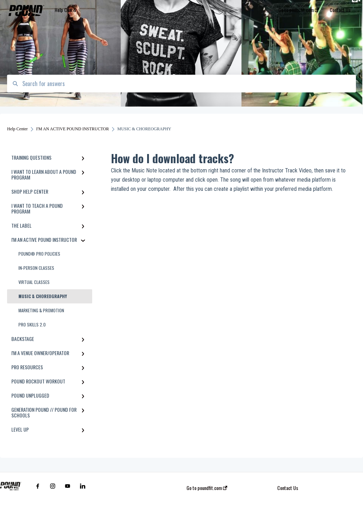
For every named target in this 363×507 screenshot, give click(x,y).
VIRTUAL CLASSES (34, 282)
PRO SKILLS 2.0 (32, 324)
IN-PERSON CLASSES (36, 268)
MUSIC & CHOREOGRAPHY (42, 296)
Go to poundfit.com (206, 488)
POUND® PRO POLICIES (39, 254)
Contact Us (287, 488)
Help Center (66, 9)
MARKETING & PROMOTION (41, 310)
